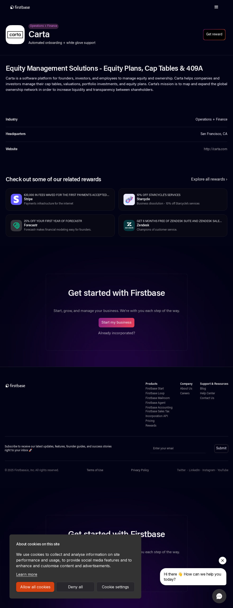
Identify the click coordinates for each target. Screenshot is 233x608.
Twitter (181, 470)
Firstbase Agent (155, 403)
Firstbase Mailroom (158, 398)
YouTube (223, 470)
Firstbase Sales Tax (157, 411)
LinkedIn (194, 470)
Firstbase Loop (155, 393)
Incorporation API (157, 416)
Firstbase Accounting (159, 407)
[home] (20, 7)
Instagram (208, 470)
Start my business (116, 323)
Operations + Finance (43, 26)
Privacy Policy (140, 470)
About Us (186, 388)
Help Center (207, 393)
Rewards (151, 425)
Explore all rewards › (209, 180)
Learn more (26, 574)
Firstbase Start (155, 388)
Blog (203, 388)
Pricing (150, 421)
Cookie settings (115, 587)
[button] (216, 7)
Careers (185, 393)
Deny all (75, 587)
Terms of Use (95, 470)
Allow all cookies (35, 587)
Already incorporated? (116, 333)
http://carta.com (215, 149)
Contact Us (207, 398)
